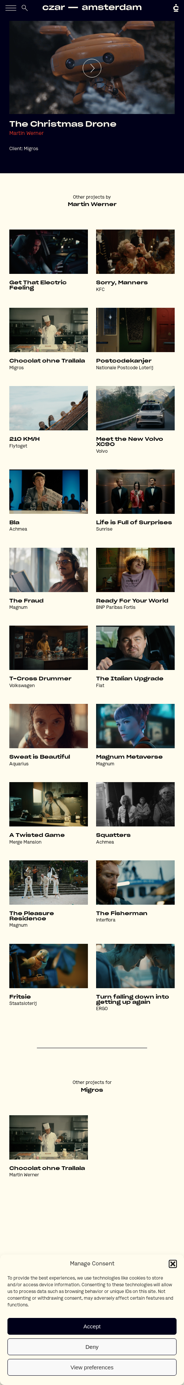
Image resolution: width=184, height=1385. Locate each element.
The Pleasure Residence (31, 916)
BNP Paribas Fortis (116, 607)
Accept (92, 1326)
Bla (14, 522)
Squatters (113, 835)
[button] (173, 1264)
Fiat (100, 686)
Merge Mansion (25, 842)
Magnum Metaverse (129, 757)
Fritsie (20, 997)
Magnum (18, 607)
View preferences (92, 1367)
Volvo (102, 451)
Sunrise (104, 529)
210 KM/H (24, 439)
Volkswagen (22, 686)
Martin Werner (26, 133)
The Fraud (26, 601)
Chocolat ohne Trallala (47, 361)
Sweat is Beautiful (39, 757)
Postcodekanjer (124, 361)
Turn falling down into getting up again (132, 1000)
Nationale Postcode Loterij (124, 368)
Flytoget (18, 446)
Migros (31, 149)
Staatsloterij (23, 1004)
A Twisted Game (37, 835)
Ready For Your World (132, 601)
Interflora (105, 920)
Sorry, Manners (122, 282)
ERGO (102, 1009)
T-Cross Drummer (40, 679)
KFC (100, 290)
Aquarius (19, 764)
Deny (91, 1347)
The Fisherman (121, 913)
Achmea (18, 529)
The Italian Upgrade (130, 679)
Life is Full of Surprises (134, 522)
